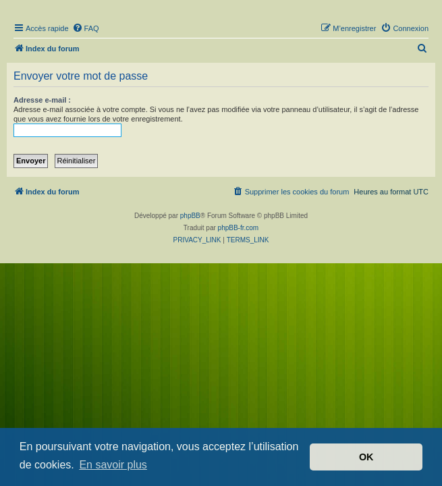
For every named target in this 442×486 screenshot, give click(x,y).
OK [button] (366, 457)
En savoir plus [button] (113, 464)
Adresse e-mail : (42, 100)
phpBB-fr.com (238, 228)
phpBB (190, 215)
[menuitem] (85, 28)
